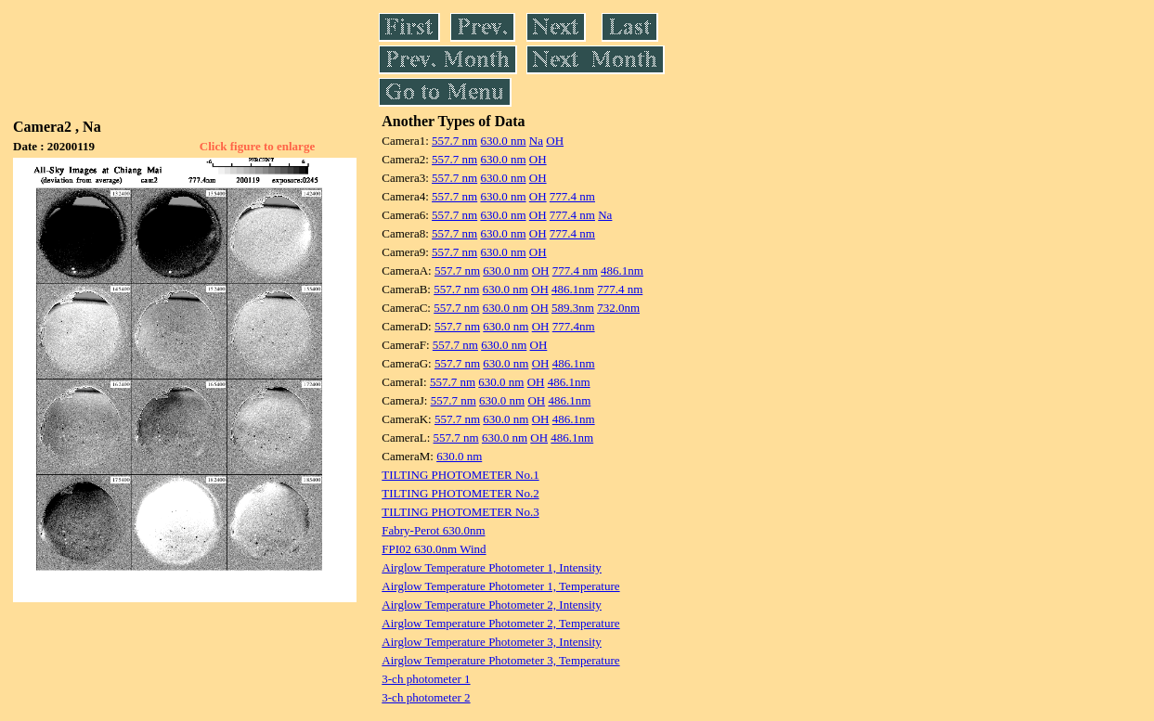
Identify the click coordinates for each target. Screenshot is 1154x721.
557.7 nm (454, 141)
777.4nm (573, 326)
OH (555, 141)
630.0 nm (502, 141)
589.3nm (572, 308)
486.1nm (622, 270)
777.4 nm (572, 196)
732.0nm (618, 308)
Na (536, 141)
